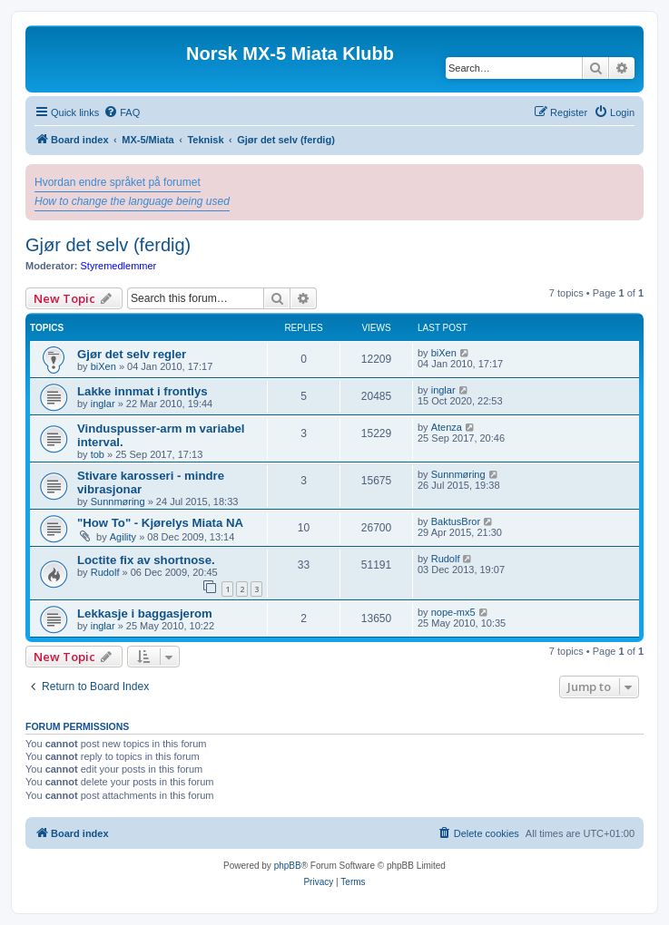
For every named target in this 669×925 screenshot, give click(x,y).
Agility (123, 536)
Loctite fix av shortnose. (146, 560)
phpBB (287, 866)
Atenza (446, 427)
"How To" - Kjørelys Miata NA (160, 523)
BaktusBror (455, 521)
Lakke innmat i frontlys (142, 391)
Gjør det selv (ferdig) (108, 245)
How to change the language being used (132, 201)
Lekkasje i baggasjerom (144, 613)
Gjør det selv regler (131, 354)
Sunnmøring (118, 501)
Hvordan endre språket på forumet (117, 182)
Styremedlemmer (119, 265)
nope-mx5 (453, 612)
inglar (103, 403)
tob (97, 454)
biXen (103, 366)
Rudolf (105, 572)
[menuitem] (121, 112)
